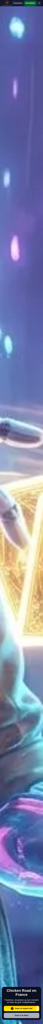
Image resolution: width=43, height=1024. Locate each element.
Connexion (17, 3)
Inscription (30, 3)
